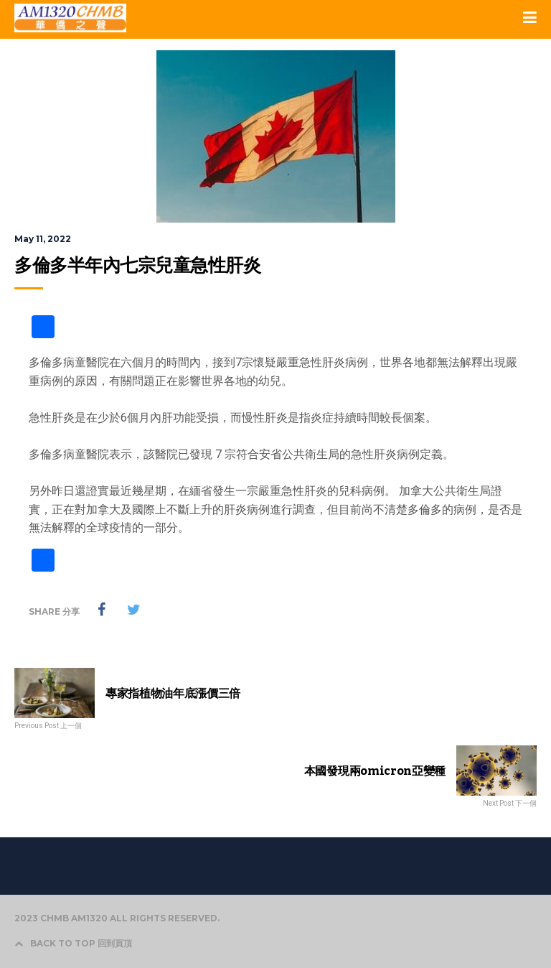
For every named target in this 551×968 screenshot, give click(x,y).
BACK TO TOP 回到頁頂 (73, 943)
